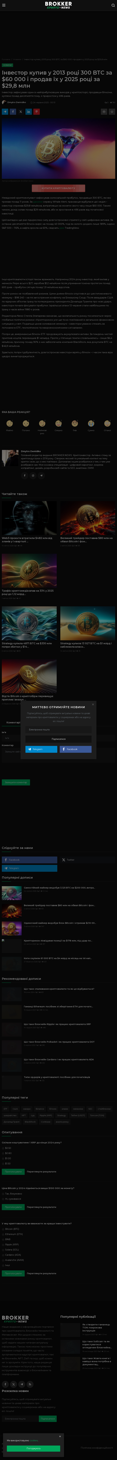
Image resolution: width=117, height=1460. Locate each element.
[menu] (4, 5)
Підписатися (59, 739)
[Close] (93, 704)
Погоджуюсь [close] (34, 1448)
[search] (113, 5)
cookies (34, 1440)
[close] (60, 1436)
